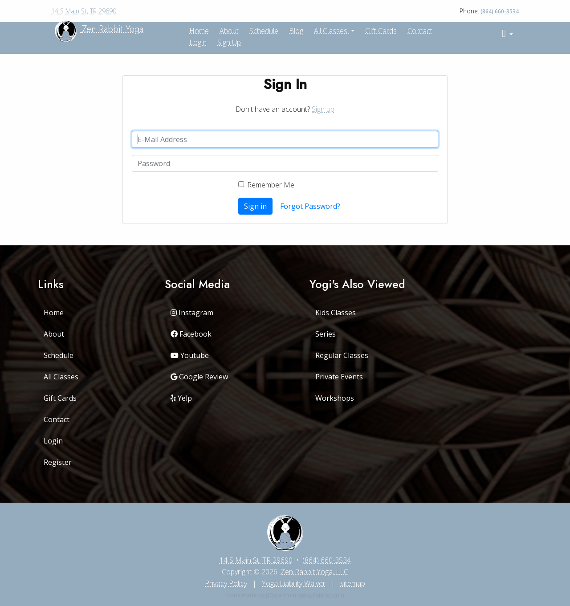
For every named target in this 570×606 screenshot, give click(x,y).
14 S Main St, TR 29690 (83, 11)
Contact (419, 31)
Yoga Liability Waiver (294, 583)
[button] (507, 33)
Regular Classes (341, 355)
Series (325, 334)
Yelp (181, 398)
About (54, 334)
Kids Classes (335, 312)
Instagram (192, 312)
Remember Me (270, 185)
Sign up (229, 42)
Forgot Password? (310, 206)
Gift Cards (381, 31)
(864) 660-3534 (499, 11)
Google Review (199, 377)
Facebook (191, 334)
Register (58, 462)
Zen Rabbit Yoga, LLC (314, 572)
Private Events (339, 377)
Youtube (190, 355)
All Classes (331, 31)
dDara (274, 595)
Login (198, 42)
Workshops (334, 398)
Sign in (255, 206)
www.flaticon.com (320, 595)
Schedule (263, 31)
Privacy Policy (226, 583)
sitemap (352, 583)
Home (54, 312)
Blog (296, 31)
